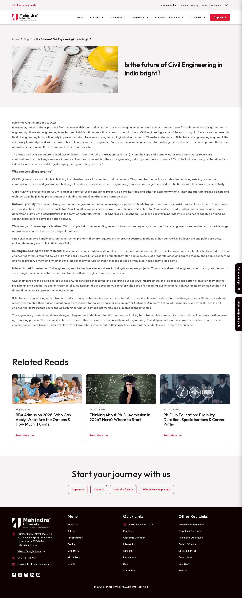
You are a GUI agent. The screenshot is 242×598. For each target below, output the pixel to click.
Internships (129, 544)
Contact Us (129, 570)
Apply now (220, 17)
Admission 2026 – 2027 (141, 524)
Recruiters (216, 5)
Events (71, 563)
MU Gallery (74, 557)
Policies (182, 570)
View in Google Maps (29, 551)
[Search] (226, 5)
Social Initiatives (187, 550)
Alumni (204, 5)
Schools (72, 531)
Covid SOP (184, 563)
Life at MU (198, 17)
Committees (185, 557)
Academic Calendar (134, 537)
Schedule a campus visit (157, 489)
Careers (99, 489)
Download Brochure (189, 531)
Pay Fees (128, 531)
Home (80, 17)
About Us (97, 17)
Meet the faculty (123, 489)
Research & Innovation (169, 17)
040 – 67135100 (26, 557)
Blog (26, 39)
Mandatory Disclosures (191, 524)
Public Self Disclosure (190, 537)
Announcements (26, 5)
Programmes (75, 537)
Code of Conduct (187, 544)
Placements (129, 557)
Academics (118, 17)
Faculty (194, 5)
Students (183, 5)
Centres (72, 544)
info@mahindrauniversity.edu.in (34, 564)
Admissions (141, 17)
